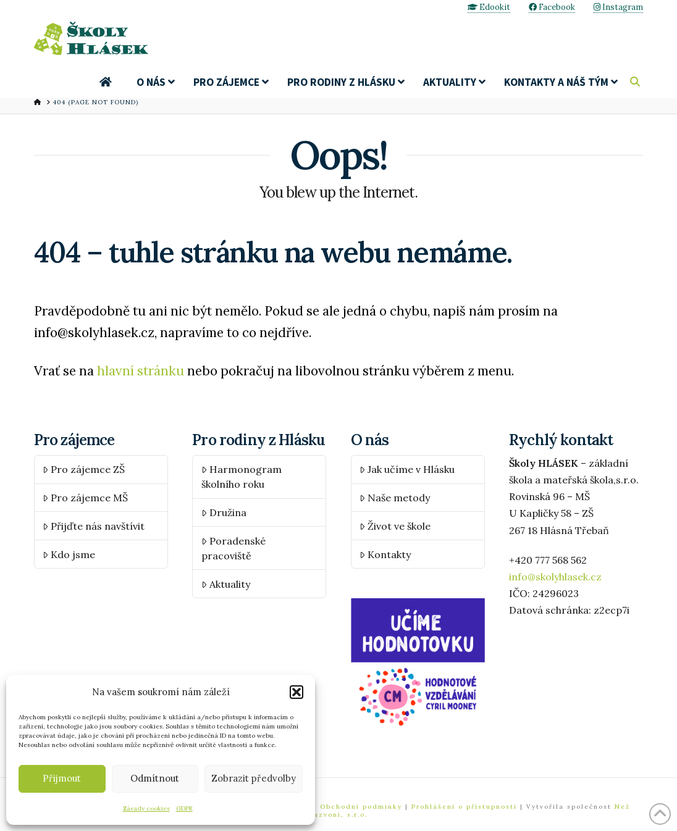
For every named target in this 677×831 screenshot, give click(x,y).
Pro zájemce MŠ (85, 497)
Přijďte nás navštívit (94, 526)
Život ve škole (395, 526)
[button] (296, 692)
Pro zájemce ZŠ (84, 469)
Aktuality (225, 584)
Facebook (552, 7)
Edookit (489, 7)
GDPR (184, 808)
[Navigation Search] (636, 81)
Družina (223, 512)
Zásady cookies (146, 808)
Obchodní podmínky (362, 807)
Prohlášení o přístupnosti (464, 807)
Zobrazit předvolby (253, 778)
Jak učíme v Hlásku (407, 469)
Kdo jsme (69, 554)
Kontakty (385, 554)
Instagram (618, 7)
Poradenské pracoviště (233, 548)
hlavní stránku (140, 371)
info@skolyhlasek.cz (555, 576)
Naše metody (395, 497)
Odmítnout (154, 778)
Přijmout (62, 778)
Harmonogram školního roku (241, 476)
